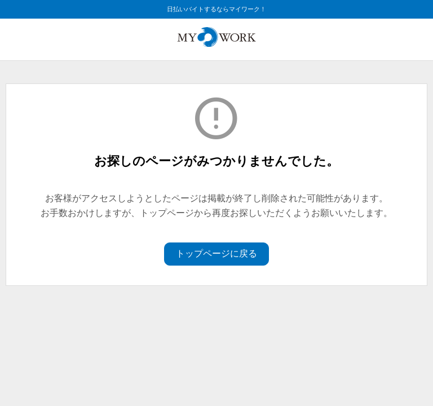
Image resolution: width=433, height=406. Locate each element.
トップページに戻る (216, 253)
